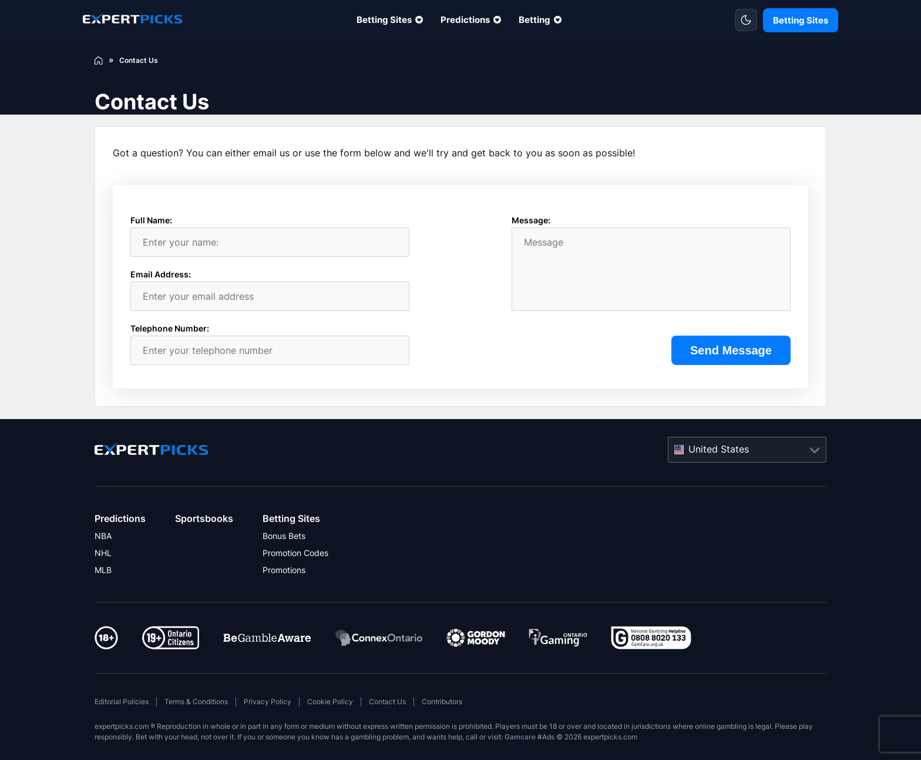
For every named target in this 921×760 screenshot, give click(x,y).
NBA (103, 536)
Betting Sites (384, 19)
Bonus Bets (284, 536)
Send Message (731, 350)
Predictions (465, 19)
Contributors (442, 701)
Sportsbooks (204, 518)
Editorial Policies (122, 701)
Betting (534, 19)
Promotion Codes (295, 553)
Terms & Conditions (196, 701)
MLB (103, 570)
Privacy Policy (267, 701)
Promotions (284, 570)
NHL (103, 553)
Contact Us (387, 701)
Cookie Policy (330, 701)
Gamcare (520, 736)
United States (718, 449)
